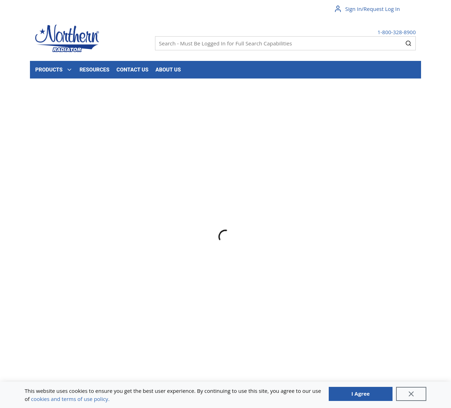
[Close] (411, 394)
